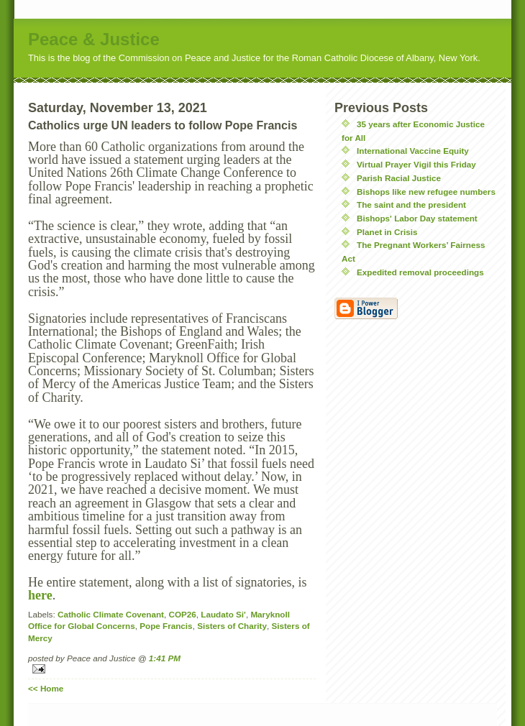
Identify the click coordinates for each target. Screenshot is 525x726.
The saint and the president (411, 204)
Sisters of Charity (232, 625)
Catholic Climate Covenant (111, 614)
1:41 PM (165, 658)
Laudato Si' (223, 614)
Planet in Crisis (387, 231)
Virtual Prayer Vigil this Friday (416, 164)
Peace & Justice (94, 39)
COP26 (182, 614)
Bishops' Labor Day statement (417, 218)
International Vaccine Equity (413, 150)
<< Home (45, 688)
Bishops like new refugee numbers (426, 191)
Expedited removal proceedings (420, 272)
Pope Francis (166, 625)
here (40, 595)
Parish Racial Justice (399, 178)
